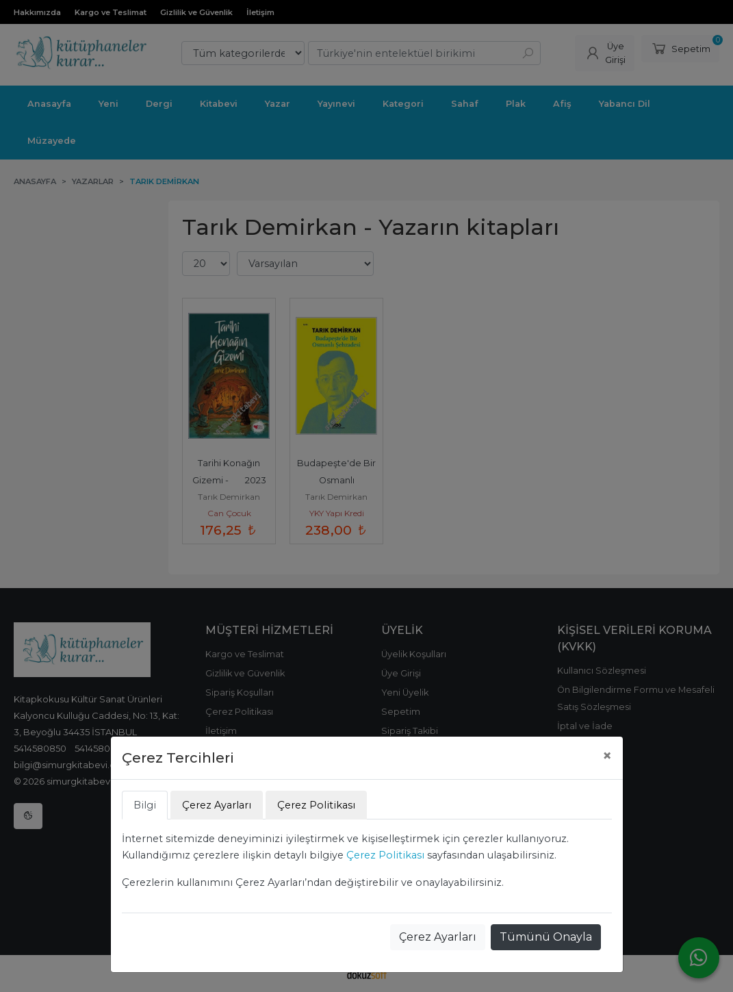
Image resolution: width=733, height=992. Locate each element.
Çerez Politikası (385, 855)
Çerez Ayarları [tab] (216, 805)
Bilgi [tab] (144, 805)
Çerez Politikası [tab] (316, 805)
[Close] (607, 756)
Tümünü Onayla (546, 936)
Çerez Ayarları (437, 936)
